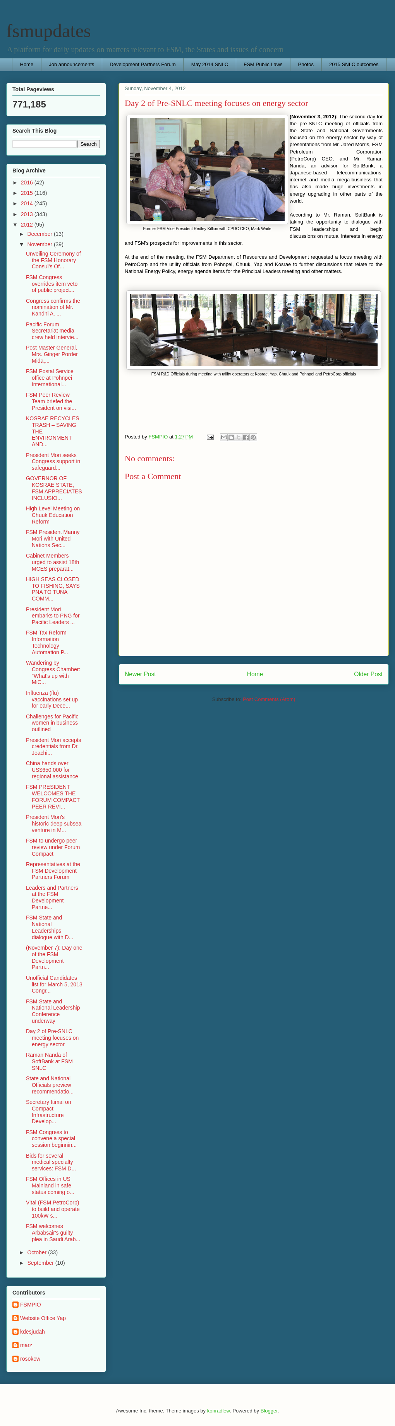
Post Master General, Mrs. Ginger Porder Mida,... (52, 354)
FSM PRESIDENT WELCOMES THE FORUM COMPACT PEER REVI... (53, 796)
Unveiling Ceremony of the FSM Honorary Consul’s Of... (53, 260)
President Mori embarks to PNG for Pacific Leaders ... (53, 616)
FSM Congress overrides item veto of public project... (51, 283)
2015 (27, 193)
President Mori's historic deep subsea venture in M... (53, 823)
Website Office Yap (43, 1318)
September (41, 1263)
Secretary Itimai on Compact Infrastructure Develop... (48, 1111)
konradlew (218, 1411)
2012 (27, 225)
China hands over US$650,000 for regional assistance (52, 770)
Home (27, 64)
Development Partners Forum (143, 64)
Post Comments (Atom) (269, 699)
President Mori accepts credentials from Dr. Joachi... (53, 746)
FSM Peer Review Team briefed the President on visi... (51, 401)
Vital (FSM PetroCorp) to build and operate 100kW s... (53, 1209)
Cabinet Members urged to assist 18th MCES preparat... (52, 562)
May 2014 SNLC (209, 64)
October (37, 1252)
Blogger (269, 1411)
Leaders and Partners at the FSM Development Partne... (52, 897)
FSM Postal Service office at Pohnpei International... (50, 377)
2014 (27, 203)
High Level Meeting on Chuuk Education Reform (53, 515)
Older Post (368, 674)
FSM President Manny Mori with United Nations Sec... (53, 538)
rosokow (30, 1359)
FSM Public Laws (263, 64)
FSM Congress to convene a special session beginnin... (51, 1138)
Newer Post (140, 674)
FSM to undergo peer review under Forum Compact (53, 847)
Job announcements (71, 64)
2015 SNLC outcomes (353, 64)
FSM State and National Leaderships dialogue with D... (49, 927)
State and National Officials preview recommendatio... (50, 1085)
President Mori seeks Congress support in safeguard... (53, 461)
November (40, 244)
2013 (27, 214)
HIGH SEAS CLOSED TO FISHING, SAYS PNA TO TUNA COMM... (53, 589)
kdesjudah (32, 1332)
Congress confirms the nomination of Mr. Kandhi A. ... (53, 307)
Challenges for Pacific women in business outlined (52, 723)
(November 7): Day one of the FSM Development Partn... (54, 957)
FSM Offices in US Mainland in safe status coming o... (50, 1185)
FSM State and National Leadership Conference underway (53, 1011)
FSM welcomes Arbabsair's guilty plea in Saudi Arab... (53, 1232)
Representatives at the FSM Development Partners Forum (53, 870)
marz (26, 1345)
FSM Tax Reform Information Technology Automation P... (47, 642)
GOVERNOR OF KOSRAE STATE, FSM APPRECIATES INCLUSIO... (54, 488)
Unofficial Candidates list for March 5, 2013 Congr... (54, 984)
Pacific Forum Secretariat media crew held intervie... (52, 331)
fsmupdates (48, 30)
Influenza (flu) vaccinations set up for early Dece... (52, 699)
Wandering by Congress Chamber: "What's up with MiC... (53, 672)
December (40, 234)
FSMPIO (30, 1304)
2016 (27, 182)
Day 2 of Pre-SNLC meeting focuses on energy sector (52, 1037)
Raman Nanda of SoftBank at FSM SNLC (49, 1061)
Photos (306, 64)
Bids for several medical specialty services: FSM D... (51, 1162)
